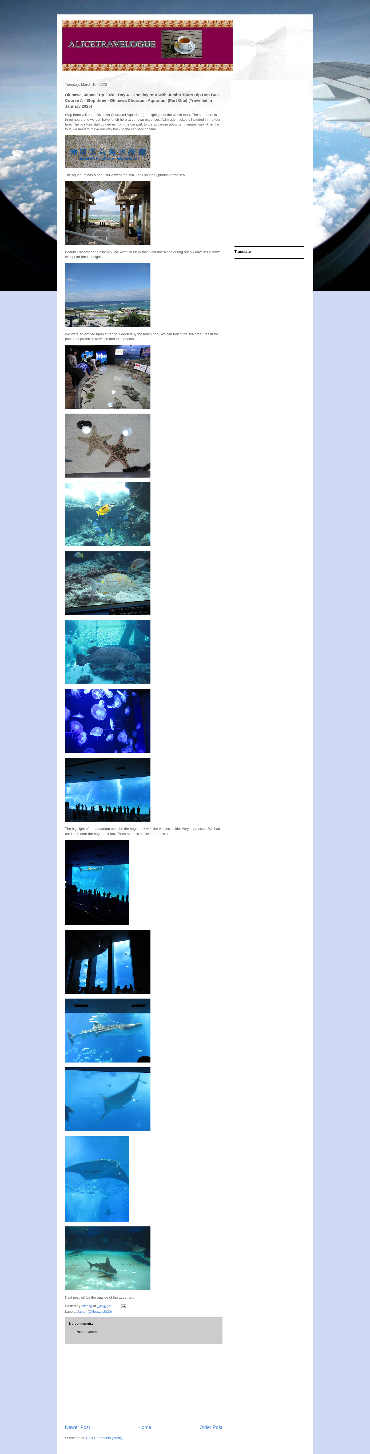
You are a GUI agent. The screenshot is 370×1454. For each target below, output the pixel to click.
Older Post (211, 1427)
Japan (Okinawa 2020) (94, 1312)
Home (144, 1427)
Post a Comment (89, 1332)
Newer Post (77, 1427)
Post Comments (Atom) (104, 1438)
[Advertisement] (144, 1384)
